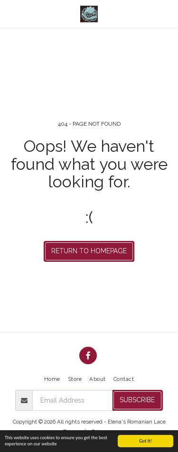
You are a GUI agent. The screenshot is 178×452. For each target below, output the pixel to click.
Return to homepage (89, 251)
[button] (10, 14)
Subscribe (137, 400)
